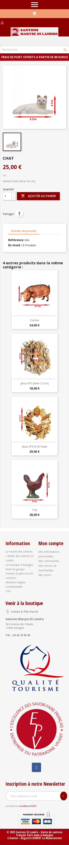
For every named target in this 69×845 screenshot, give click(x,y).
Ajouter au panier (38, 196)
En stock (14, 245)
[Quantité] (7, 196)
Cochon (34, 320)
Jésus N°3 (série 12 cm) (34, 383)
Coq (34, 509)
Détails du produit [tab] (23, 231)
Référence (16, 240)
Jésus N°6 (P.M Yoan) (34, 446)
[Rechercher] (34, 49)
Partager (19, 213)
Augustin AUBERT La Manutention (41, 838)
